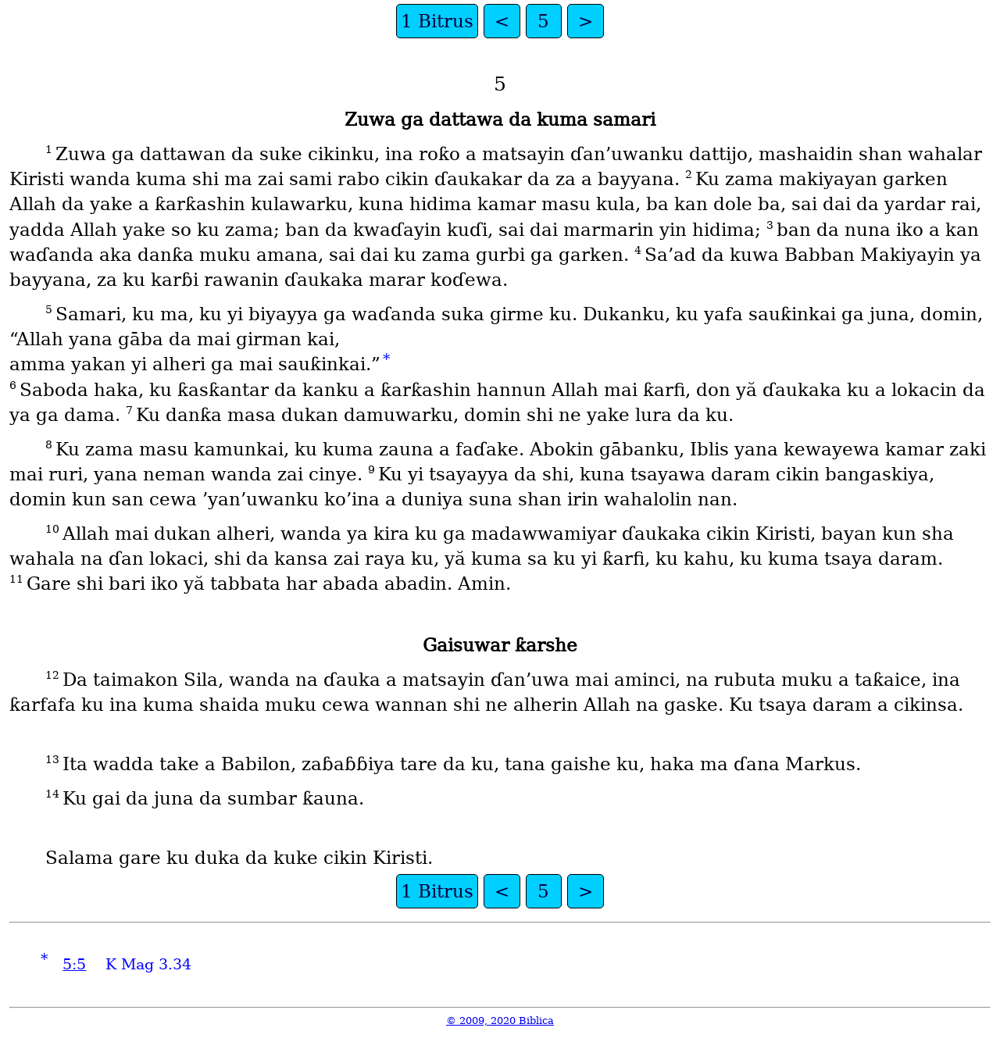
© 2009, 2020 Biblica (500, 1020)
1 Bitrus (437, 21)
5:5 (74, 964)
